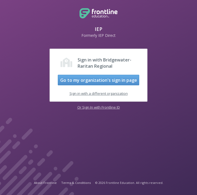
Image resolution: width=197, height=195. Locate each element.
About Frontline (45, 183)
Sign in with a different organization (98, 93)
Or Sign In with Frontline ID (98, 107)
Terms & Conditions (76, 183)
